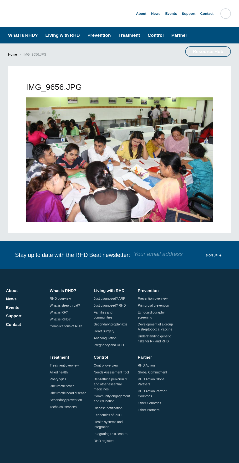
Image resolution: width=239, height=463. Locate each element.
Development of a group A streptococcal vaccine (155, 326)
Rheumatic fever (62, 386)
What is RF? (59, 312)
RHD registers (104, 441)
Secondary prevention (66, 400)
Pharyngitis (58, 379)
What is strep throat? (65, 305)
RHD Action (146, 365)
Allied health (59, 372)
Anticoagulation (105, 338)
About (141, 13)
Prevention (99, 35)
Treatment (129, 35)
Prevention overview (153, 298)
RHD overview (60, 298)
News (155, 13)
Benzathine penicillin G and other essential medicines (110, 384)
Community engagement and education (112, 398)
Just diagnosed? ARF (109, 298)
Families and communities (103, 314)
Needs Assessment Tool (111, 372)
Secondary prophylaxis (110, 324)
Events (171, 13)
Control (156, 35)
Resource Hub (208, 51)
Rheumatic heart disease (68, 393)
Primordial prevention (153, 305)
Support (189, 13)
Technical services (63, 407)
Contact (207, 13)
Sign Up (214, 255)
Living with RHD (62, 35)
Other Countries (149, 403)
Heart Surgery (104, 331)
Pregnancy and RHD (109, 345)
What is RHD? (23, 35)
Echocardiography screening (151, 314)
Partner (179, 35)
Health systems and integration (108, 424)
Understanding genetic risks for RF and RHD (154, 338)
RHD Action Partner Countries (152, 393)
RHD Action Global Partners (151, 381)
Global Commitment (152, 372)
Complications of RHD (66, 326)
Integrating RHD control (111, 434)
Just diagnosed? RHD (110, 305)
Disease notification (108, 408)
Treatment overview (64, 365)
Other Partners (148, 410)
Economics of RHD (108, 415)
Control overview (106, 365)
